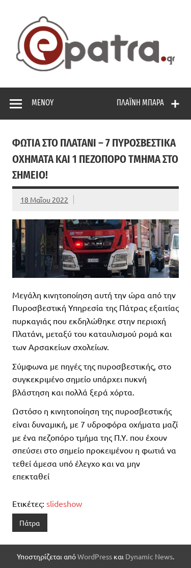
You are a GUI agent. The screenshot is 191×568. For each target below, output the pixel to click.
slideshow (64, 503)
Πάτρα (29, 522)
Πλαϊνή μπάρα (140, 102)
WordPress (94, 556)
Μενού (42, 102)
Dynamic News (149, 556)
